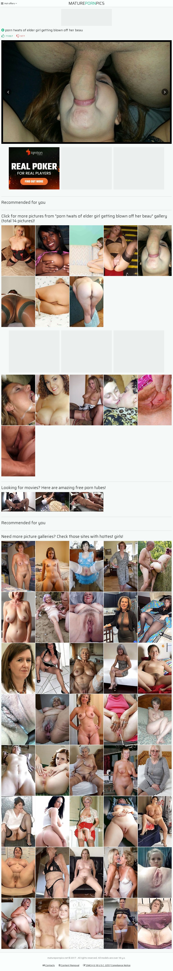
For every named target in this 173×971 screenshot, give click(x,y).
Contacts (49, 965)
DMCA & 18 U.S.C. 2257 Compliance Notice (106, 965)
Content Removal (69, 965)
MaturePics (87, 3)
